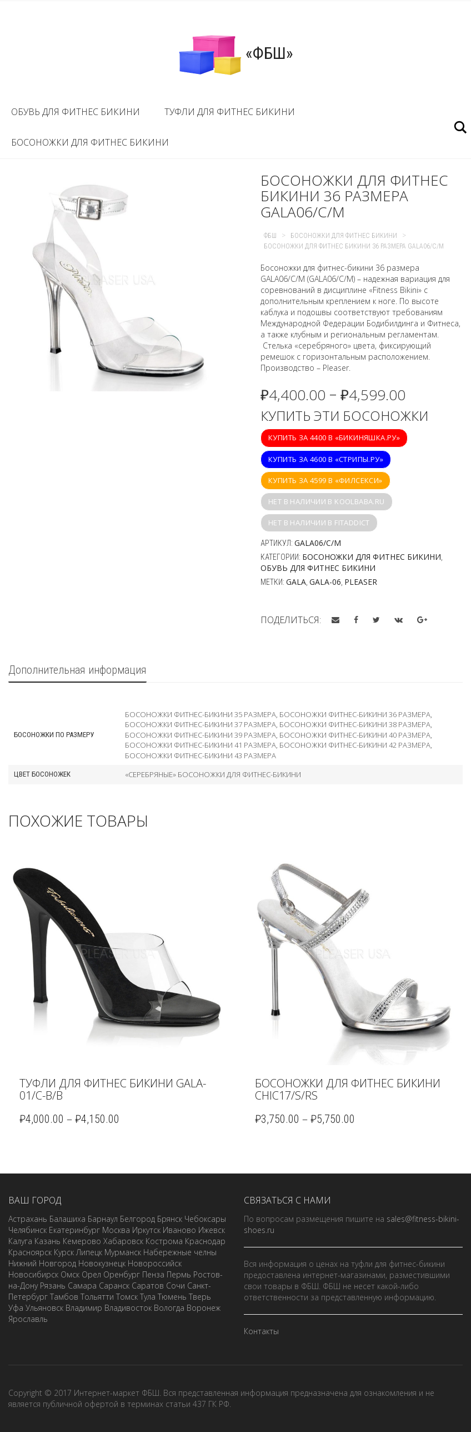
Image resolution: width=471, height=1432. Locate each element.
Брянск (169, 1219)
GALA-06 (325, 581)
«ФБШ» (235, 54)
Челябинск (27, 1230)
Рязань (53, 1285)
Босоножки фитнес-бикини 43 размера (200, 755)
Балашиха (67, 1219)
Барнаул (103, 1219)
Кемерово (82, 1241)
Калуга (20, 1241)
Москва (116, 1230)
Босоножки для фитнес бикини (90, 142)
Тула (148, 1296)
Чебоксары (205, 1219)
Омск (70, 1274)
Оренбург (121, 1274)
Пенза (153, 1274)
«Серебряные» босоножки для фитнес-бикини (213, 774)
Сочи (175, 1285)
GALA (296, 581)
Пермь (179, 1274)
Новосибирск (33, 1274)
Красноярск (30, 1252)
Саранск (114, 1285)
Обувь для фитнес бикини (75, 112)
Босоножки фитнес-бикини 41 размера (200, 745)
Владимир (84, 1307)
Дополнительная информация (77, 670)
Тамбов (64, 1296)
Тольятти (97, 1296)
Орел (91, 1274)
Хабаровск (123, 1241)
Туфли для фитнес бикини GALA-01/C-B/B (112, 1089)
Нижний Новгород (42, 1263)
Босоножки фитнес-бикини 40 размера (354, 735)
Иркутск (146, 1230)
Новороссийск (155, 1263)
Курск (64, 1252)
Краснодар (205, 1241)
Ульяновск (44, 1307)
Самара (82, 1285)
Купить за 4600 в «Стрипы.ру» (325, 459)
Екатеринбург (74, 1230)
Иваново (179, 1230)
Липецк (89, 1252)
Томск (127, 1296)
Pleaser (360, 581)
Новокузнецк (102, 1263)
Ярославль (28, 1319)
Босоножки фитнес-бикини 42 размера (354, 745)
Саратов (148, 1285)
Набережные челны (180, 1252)
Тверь (200, 1296)
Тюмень (172, 1296)
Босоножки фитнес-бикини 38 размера (354, 724)
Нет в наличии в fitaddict (319, 523)
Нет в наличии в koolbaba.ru (326, 501)
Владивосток (128, 1307)
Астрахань (27, 1219)
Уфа (15, 1307)
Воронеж (204, 1307)
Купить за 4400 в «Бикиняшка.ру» (334, 437)
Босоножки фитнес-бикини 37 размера (200, 724)
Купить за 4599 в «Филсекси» (325, 480)
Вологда (169, 1307)
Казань (47, 1241)
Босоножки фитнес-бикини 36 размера (354, 714)
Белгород (137, 1219)
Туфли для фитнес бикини (229, 112)
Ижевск (211, 1230)
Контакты (261, 1331)
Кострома (164, 1241)
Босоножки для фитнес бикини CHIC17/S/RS (347, 1089)
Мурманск (122, 1252)
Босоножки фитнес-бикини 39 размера (200, 735)
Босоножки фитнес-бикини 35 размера (200, 714)
